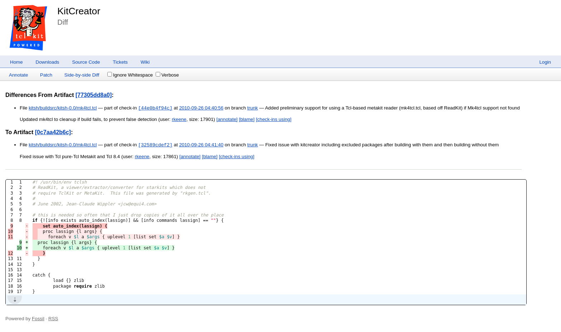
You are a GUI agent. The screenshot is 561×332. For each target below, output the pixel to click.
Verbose (167, 75)
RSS (53, 318)
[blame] (247, 119)
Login (545, 62)
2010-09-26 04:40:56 (201, 108)
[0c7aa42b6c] (53, 132)
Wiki (145, 62)
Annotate (18, 75)
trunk (252, 108)
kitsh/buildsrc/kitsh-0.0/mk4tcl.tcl (63, 108)
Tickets (120, 62)
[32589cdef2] (155, 145)
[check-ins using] (273, 119)
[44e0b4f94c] (155, 108)
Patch (46, 75)
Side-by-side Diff (81, 75)
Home (16, 62)
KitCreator (78, 11)
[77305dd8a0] (93, 95)
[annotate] (227, 119)
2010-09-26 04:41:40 (201, 145)
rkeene (179, 119)
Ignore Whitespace (130, 75)
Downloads (47, 62)
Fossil (38, 318)
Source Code (86, 62)
